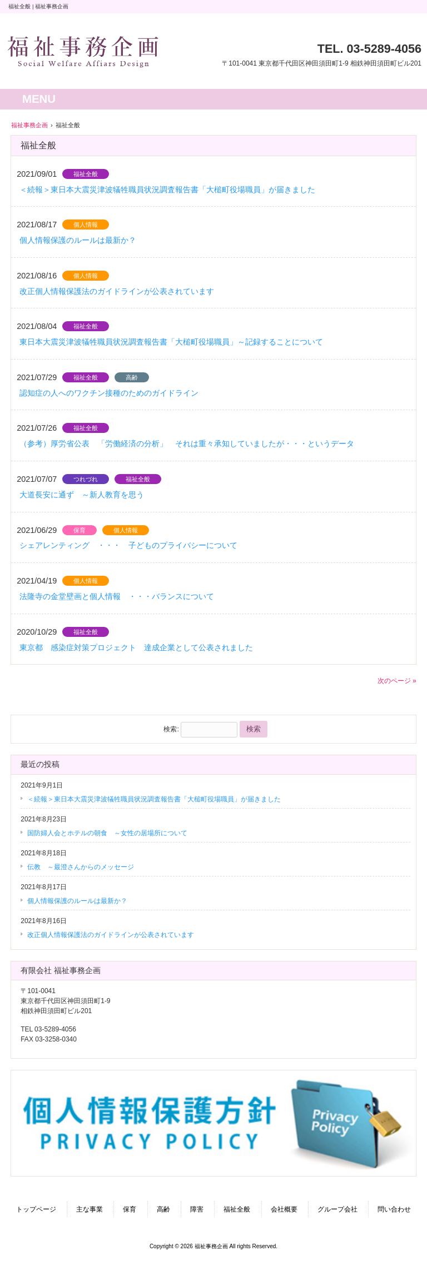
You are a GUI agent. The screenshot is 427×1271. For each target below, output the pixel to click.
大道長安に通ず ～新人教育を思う (81, 494)
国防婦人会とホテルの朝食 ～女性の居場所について (107, 833)
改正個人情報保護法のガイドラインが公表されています (116, 291)
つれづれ (85, 479)
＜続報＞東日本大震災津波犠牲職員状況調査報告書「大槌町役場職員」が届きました (167, 189)
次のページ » (397, 681)
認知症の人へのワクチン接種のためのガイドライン (112, 392)
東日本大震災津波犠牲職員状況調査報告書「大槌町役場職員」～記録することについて (171, 341)
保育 (79, 530)
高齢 (132, 377)
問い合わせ (394, 1209)
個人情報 (85, 224)
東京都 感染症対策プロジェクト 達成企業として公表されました (136, 647)
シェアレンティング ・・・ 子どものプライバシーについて (128, 545)
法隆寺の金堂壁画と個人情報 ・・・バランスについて (116, 596)
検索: (170, 729)
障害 (196, 1209)
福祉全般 (85, 174)
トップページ (36, 1209)
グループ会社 (337, 1209)
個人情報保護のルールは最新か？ (77, 240)
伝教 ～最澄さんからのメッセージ (80, 867)
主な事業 (89, 1209)
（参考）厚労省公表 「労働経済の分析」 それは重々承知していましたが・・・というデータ (186, 443)
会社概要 (284, 1209)
